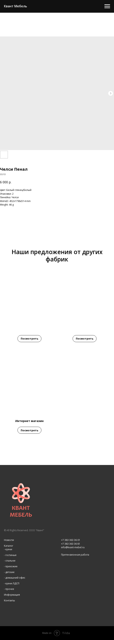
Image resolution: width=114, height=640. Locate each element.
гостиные (11, 555)
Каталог (8, 545)
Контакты (9, 600)
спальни (10, 560)
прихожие (11, 566)
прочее (9, 589)
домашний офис (15, 577)
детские (10, 572)
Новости (9, 540)
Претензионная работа (75, 554)
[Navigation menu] (107, 6)
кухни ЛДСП (12, 583)
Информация (12, 594)
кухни (8, 549)
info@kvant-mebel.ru (73, 547)
